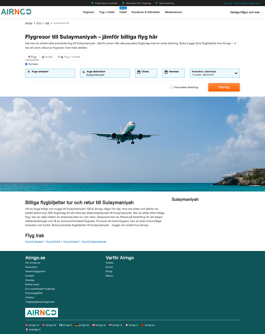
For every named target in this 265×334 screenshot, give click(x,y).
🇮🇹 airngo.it (131, 325)
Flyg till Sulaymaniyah (94, 241)
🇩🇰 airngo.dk (49, 325)
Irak (47, 23)
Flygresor (88, 12)
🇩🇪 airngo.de (82, 325)
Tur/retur (31, 64)
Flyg (39, 23)
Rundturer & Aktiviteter (146, 12)
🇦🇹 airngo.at (99, 325)
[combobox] (52, 75)
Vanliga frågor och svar (245, 12)
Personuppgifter (34, 293)
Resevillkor (31, 267)
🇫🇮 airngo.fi (65, 325)
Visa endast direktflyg (184, 87)
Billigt (109, 271)
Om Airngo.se (32, 262)
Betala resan (32, 284)
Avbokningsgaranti (35, 271)
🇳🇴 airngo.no (32, 325)
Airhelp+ (30, 297)
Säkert (109, 276)
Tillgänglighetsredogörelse (40, 302)
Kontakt (29, 276)
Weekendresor (173, 12)
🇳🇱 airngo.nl (115, 325)
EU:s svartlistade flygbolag (40, 289)
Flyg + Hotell (106, 12)
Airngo (28, 23)
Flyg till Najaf (70, 241)
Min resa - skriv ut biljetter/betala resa (242, 3)
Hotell (123, 12)
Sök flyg (224, 87)
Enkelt (109, 267)
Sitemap (29, 280)
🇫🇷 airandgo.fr (33, 329)
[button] (32, 57)
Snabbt (109, 262)
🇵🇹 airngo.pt (147, 325)
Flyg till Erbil (53, 241)
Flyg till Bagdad (34, 241)
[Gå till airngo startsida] (16, 11)
